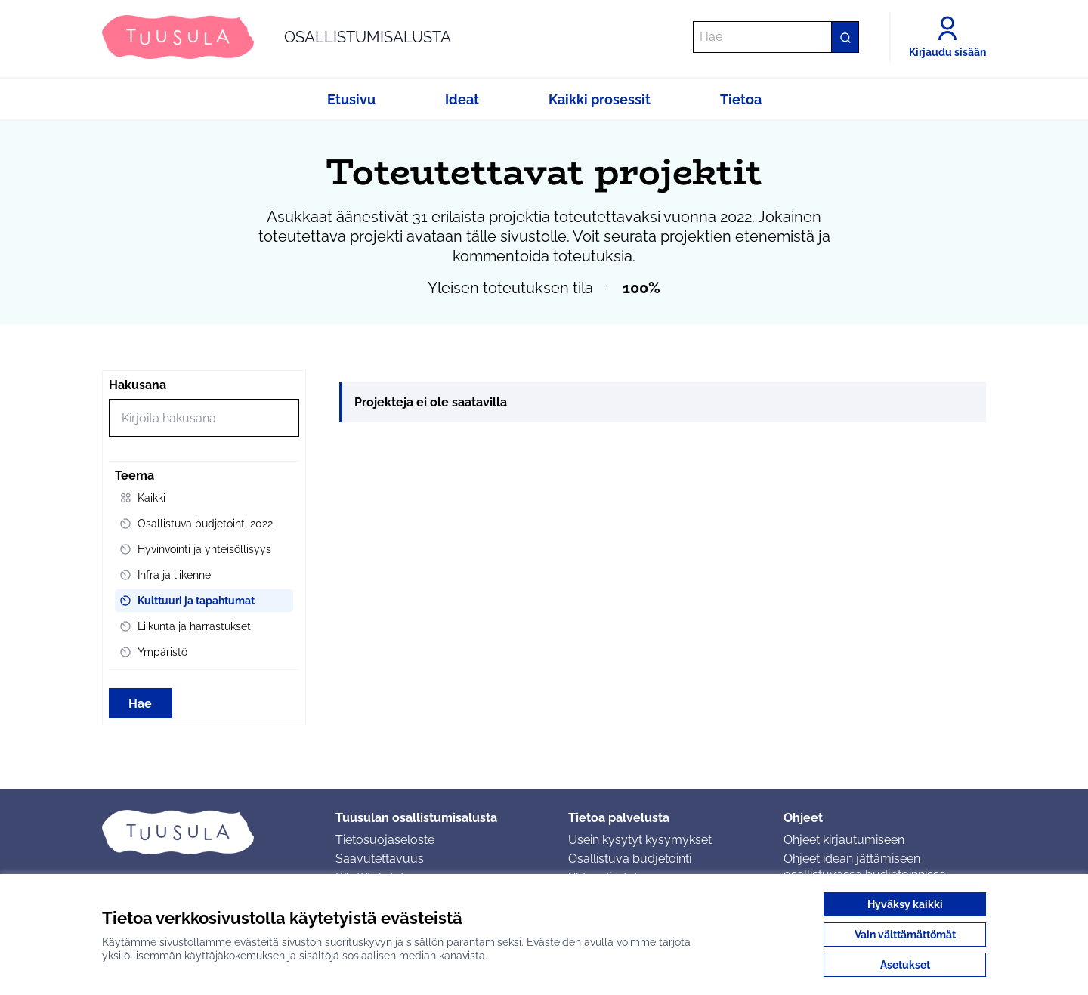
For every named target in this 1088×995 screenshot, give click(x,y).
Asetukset (905, 965)
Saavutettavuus (379, 858)
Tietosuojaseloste (384, 840)
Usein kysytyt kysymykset (640, 840)
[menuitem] (204, 498)
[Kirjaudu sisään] (947, 37)
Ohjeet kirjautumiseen (844, 840)
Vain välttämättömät (905, 935)
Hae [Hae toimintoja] (140, 704)
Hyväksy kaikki (905, 904)
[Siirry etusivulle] (276, 37)
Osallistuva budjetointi (629, 858)
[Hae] (776, 37)
